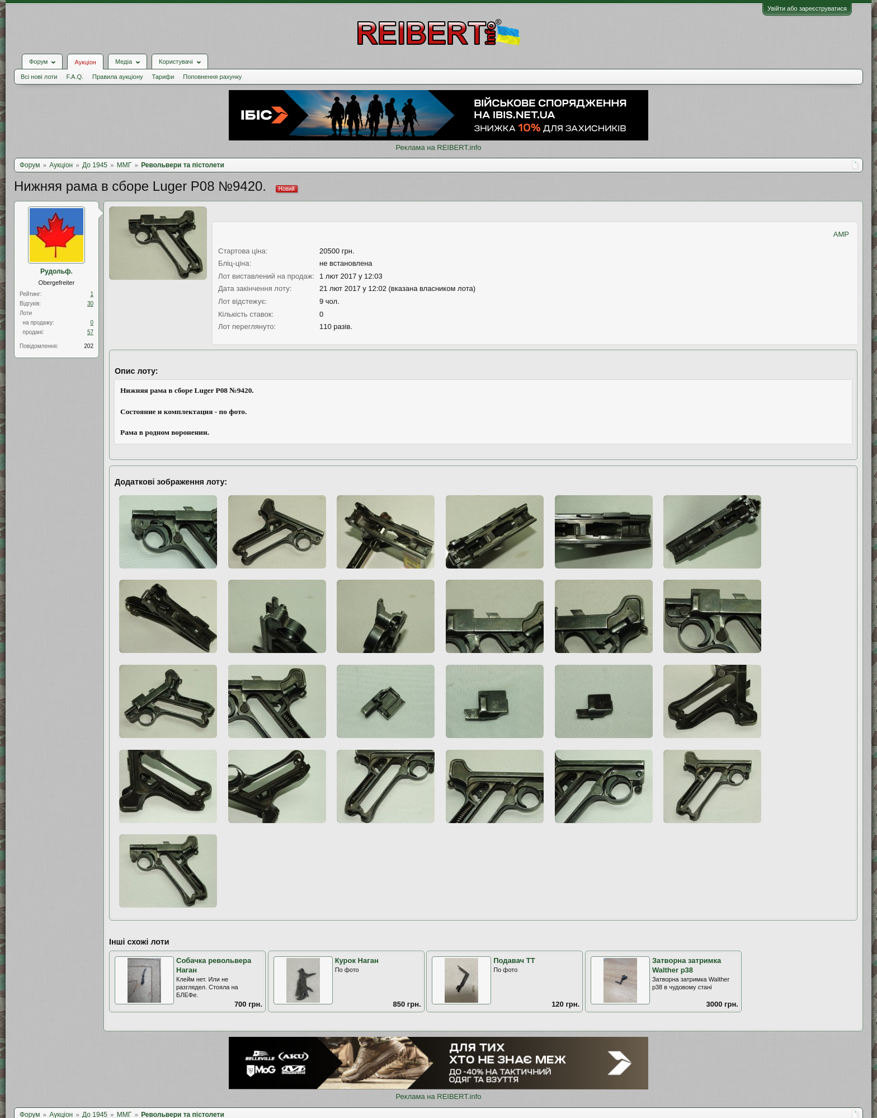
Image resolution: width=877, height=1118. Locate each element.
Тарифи (163, 76)
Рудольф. (56, 271)
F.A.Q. (74, 76)
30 (90, 303)
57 (90, 332)
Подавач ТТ (514, 960)
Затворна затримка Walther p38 (686, 965)
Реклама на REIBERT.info (438, 147)
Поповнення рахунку (212, 76)
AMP (841, 234)
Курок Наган (357, 960)
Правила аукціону (117, 76)
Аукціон (85, 62)
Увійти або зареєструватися (807, 8)
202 (88, 346)
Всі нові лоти (39, 76)
